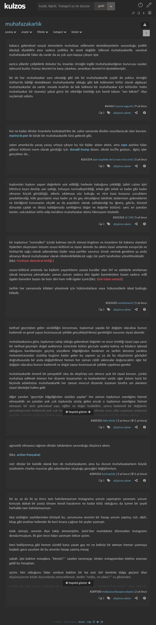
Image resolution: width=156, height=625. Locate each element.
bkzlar (77, 32)
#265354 (86, 159)
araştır (26, 32)
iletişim (81, 622)
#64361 (110, 106)
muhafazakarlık (23, 24)
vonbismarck (125, 303)
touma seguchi (124, 106)
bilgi (89, 622)
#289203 (95, 474)
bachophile (108, 474)
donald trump (79, 149)
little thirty (109, 420)
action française (28, 455)
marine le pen (18, 135)
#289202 (96, 420)
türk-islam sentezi (109, 279)
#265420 (111, 303)
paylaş (10, 32)
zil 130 (129, 217)
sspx (124, 145)
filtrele (42, 32)
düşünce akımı (122, 112)
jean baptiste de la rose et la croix (113, 159)
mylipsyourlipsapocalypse (117, 591)
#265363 (118, 217)
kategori (59, 32)
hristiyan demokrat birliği (35, 261)
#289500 (95, 591)
